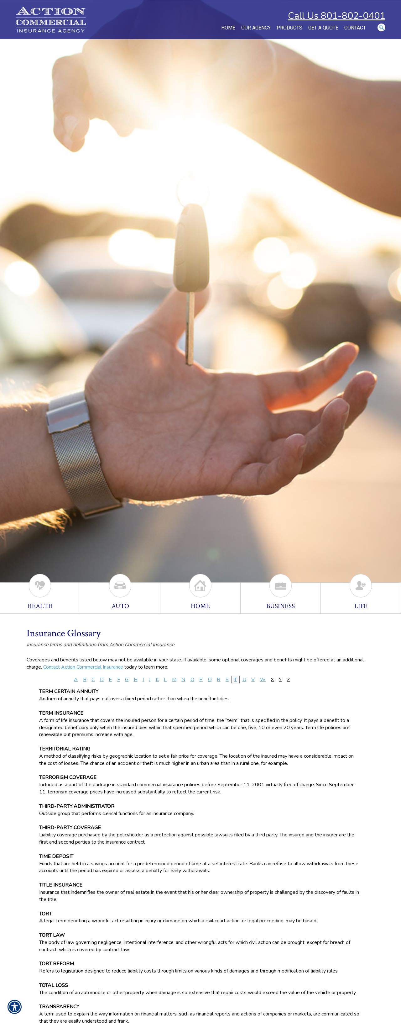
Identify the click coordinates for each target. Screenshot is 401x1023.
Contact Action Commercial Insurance (83, 667)
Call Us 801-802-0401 (336, 15)
